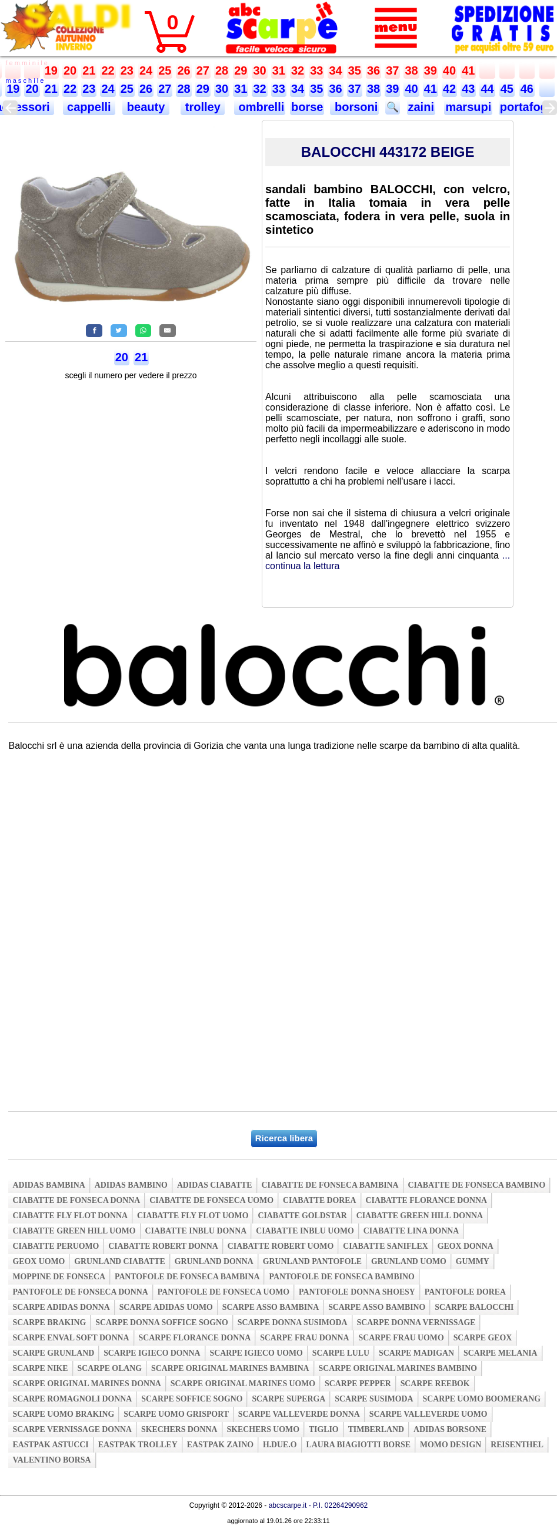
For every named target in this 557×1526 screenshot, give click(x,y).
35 (354, 70)
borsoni (354, 106)
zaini (421, 106)
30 (259, 70)
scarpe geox (482, 1337)
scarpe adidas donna (60, 1307)
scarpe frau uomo (400, 1337)
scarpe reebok (435, 1383)
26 (183, 70)
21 (88, 70)
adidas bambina (48, 1185)
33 (316, 70)
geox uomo (38, 1261)
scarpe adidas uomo (166, 1307)
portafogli (527, 106)
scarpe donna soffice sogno (161, 1322)
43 (468, 88)
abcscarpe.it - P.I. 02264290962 (318, 1505)
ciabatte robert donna (163, 1246)
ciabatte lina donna (411, 1230)
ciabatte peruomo (55, 1246)
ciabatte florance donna (426, 1200)
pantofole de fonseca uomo (223, 1292)
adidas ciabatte (214, 1185)
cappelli (89, 106)
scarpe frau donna (304, 1337)
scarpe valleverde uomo (428, 1414)
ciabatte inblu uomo (304, 1230)
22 (107, 70)
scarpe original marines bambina (230, 1368)
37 (392, 70)
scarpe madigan (416, 1353)
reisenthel (517, 1444)
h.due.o (280, 1444)
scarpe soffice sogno (191, 1398)
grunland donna (214, 1261)
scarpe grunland (53, 1353)
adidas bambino (131, 1185)
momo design (450, 1444)
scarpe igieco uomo (256, 1353)
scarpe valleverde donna (299, 1414)
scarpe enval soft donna (70, 1337)
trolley (203, 106)
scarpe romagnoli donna (72, 1398)
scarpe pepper (358, 1383)
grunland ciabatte (119, 1261)
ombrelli (259, 106)
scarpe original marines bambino (398, 1368)
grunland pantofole (312, 1261)
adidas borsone (449, 1429)
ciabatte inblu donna (196, 1230)
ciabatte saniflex (385, 1246)
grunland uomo (408, 1261)
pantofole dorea (465, 1292)
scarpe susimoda (374, 1398)
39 (430, 70)
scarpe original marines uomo (243, 1383)
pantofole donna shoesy (357, 1292)
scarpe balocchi (474, 1307)
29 (240, 70)
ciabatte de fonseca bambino (477, 1185)
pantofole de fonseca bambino (341, 1276)
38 (411, 70)
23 (127, 70)
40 (449, 70)
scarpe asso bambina (270, 1307)
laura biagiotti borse (358, 1444)
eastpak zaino (220, 1444)
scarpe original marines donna (86, 1383)
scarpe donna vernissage (416, 1322)
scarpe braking (49, 1322)
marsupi (468, 106)
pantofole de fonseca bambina (187, 1276)
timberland (376, 1429)
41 (468, 70)
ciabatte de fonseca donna (76, 1200)
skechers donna (179, 1429)
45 (507, 88)
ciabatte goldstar (302, 1215)
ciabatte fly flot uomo (192, 1215)
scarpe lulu (340, 1353)
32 (297, 70)
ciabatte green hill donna (419, 1215)
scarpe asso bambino (376, 1307)
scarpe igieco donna (152, 1353)
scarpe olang (110, 1368)
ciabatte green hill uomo (73, 1230)
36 (373, 70)
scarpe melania (500, 1353)
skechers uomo (263, 1429)
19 (51, 70)
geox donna (465, 1246)
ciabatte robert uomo (280, 1246)
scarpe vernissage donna (72, 1429)
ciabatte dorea (319, 1200)
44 (487, 88)
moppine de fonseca (58, 1276)
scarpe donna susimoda (293, 1322)
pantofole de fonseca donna (80, 1292)
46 (527, 88)
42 (449, 88)
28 (221, 70)
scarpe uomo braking (63, 1414)
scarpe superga (288, 1398)
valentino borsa (51, 1460)
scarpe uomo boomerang (482, 1398)
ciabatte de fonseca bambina (330, 1185)
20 (70, 70)
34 (335, 70)
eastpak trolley (138, 1444)
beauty (146, 106)
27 (202, 70)
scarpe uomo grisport (176, 1414)
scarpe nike (40, 1368)
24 (145, 70)
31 (278, 70)
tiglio (324, 1429)
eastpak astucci (50, 1444)
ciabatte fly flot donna (70, 1215)
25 (164, 70)
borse (307, 106)
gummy (472, 1261)
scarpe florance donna (195, 1337)
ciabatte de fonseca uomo (211, 1200)
